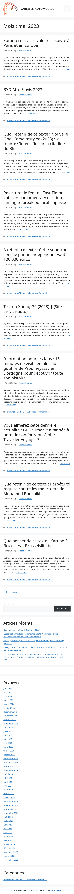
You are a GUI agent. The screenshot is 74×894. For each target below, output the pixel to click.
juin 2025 (7, 735)
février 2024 (8, 793)
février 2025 (8, 750)
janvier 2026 (9, 708)
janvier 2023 (9, 844)
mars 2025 (8, 747)
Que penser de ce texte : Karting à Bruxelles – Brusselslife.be (35, 543)
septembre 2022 (10, 859)
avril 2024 (7, 785)
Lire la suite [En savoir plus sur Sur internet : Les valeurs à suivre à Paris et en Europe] (65, 69)
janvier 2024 (9, 797)
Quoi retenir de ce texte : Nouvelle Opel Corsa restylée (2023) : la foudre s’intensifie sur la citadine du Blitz (35, 141)
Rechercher (8, 604)
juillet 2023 (8, 821)
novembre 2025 (10, 715)
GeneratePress (56, 890)
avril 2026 (7, 696)
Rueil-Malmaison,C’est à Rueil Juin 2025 (21, 630)
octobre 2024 (9, 766)
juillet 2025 (8, 731)
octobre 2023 (9, 809)
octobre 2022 (9, 856)
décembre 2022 (10, 848)
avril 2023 (7, 832)
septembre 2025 (10, 723)
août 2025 (8, 727)
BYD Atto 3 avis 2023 (22, 89)
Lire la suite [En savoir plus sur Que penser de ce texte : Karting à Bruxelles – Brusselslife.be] (21, 572)
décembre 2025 (10, 711)
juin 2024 (7, 778)
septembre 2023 (10, 813)
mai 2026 (7, 692)
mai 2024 (7, 782)
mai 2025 (7, 739)
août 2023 (8, 817)
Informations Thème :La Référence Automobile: (28, 76)
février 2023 (8, 840)
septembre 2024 (10, 770)
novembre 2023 (10, 805)
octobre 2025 (9, 719)
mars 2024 (8, 789)
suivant (13, 592)
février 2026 (8, 704)
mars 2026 (8, 700)
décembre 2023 (10, 801)
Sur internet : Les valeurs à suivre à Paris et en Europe (36, 43)
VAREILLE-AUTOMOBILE (37, 9)
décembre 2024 (10, 758)
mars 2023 (8, 836)
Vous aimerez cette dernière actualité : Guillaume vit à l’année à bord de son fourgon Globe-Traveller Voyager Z (36, 432)
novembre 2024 (10, 762)
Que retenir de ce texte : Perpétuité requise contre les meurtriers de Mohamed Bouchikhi (36, 488)
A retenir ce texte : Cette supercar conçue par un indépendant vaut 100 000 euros (35, 254)
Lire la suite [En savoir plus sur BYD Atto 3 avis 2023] (32, 113)
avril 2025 (7, 743)
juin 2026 (7, 688)
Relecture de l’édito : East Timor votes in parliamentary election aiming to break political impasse (34, 197)
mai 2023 (7, 828)
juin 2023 (7, 824)
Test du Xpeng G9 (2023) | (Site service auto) (32, 309)
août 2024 (8, 774)
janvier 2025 (9, 754)
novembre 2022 (10, 852)
